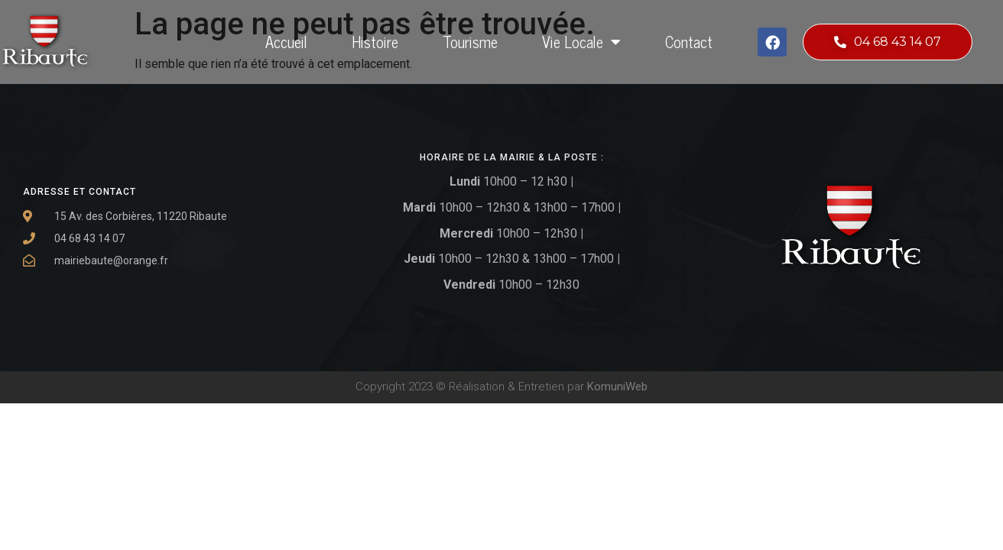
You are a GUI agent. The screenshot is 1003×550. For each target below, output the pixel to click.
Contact (688, 41)
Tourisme (470, 41)
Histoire (375, 41)
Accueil (286, 41)
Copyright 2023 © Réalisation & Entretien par (501, 386)
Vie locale (581, 42)
